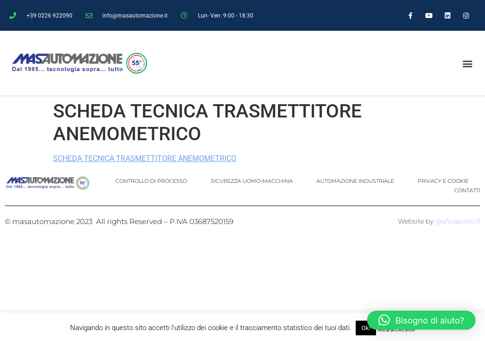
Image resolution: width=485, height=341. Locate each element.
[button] (467, 63)
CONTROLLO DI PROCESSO (151, 181)
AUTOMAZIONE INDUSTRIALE (355, 181)
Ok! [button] (365, 328)
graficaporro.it (457, 221)
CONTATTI (467, 190)
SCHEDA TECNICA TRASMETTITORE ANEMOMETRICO (144, 158)
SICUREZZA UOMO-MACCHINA (252, 181)
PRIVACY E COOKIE (443, 181)
